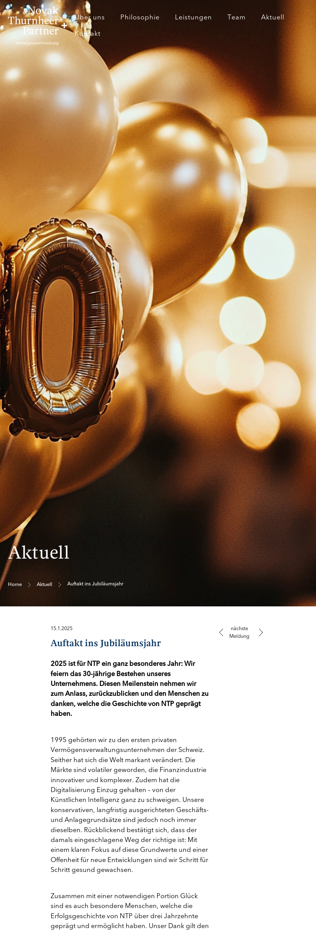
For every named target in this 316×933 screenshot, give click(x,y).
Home (15, 584)
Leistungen (193, 17)
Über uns (90, 17)
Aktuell (272, 17)
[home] (37, 25)
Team (236, 17)
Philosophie (140, 17)
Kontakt (88, 33)
